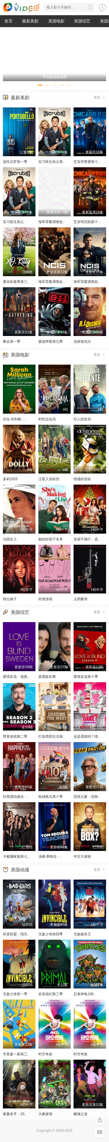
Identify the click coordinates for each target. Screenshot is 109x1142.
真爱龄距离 (47, 677)
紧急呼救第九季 (50, 342)
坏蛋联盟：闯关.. (16, 934)
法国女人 (10, 539)
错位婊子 (10, 599)
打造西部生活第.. (51, 736)
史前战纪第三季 (50, 994)
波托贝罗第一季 (15, 162)
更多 (100, 97)
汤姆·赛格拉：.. (50, 856)
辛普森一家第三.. (16, 1054)
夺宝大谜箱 (82, 856)
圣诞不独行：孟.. (87, 539)
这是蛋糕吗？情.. (87, 736)
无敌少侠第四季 (50, 934)
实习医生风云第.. (51, 162)
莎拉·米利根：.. (15, 419)
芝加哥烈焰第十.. (87, 222)
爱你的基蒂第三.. (16, 282)
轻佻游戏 (45, 599)
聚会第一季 (11, 342)
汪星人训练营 (48, 479)
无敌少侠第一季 (15, 994)
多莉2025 (10, 479)
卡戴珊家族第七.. (16, 856)
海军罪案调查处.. (51, 222)
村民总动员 (47, 419)
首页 (8, 21)
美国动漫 (20, 869)
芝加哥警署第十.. (87, 162)
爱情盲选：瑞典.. (16, 677)
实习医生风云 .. (15, 222)
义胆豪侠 (80, 599)
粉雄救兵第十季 (50, 797)
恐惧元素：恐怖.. (87, 797)
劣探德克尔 (82, 342)
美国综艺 (82, 21)
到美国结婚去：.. (16, 797)
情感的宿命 (82, 479)
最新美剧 (30, 21)
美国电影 (56, 21)
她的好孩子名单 (50, 539)
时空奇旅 (45, 1054)
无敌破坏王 (82, 934)
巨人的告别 (82, 419)
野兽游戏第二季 (15, 736)
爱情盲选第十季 (86, 677)
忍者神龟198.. (84, 994)
